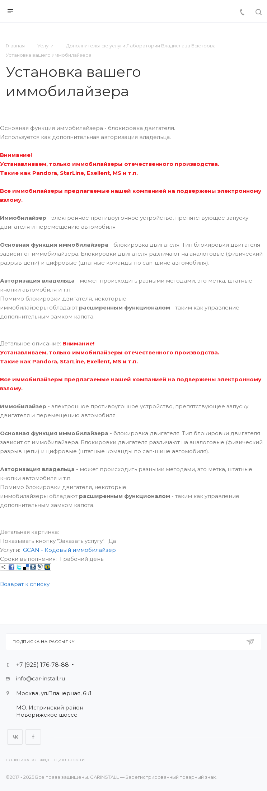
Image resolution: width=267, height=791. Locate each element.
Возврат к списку (25, 584)
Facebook (33, 737)
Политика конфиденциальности (45, 760)
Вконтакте (15, 737)
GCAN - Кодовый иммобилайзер (69, 549)
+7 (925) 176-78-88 (42, 665)
